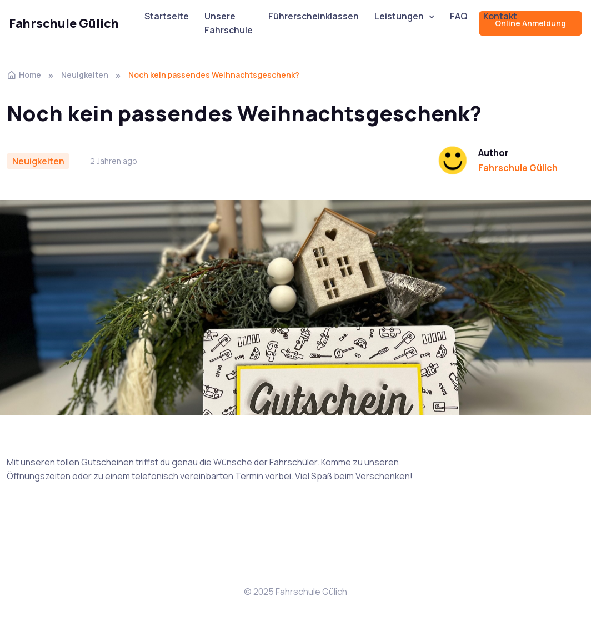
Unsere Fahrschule (228, 23)
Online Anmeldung (530, 23)
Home (24, 74)
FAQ (459, 16)
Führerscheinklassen (313, 16)
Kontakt (500, 16)
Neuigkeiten (84, 74)
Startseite (166, 16)
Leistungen (399, 16)
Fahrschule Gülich (64, 23)
